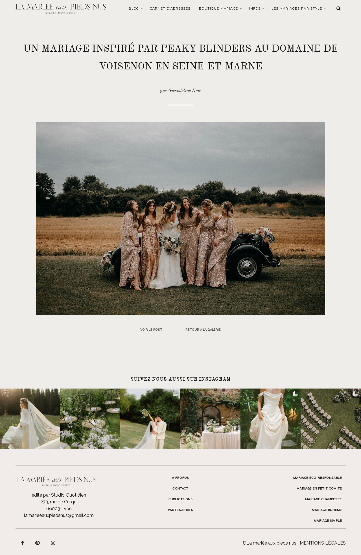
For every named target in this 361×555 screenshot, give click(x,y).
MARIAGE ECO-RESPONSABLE (317, 478)
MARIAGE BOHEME (327, 510)
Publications (180, 499)
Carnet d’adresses (170, 8)
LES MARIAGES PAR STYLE (297, 8)
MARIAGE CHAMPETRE (323, 499)
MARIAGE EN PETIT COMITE (319, 489)
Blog (134, 8)
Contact (180, 489)
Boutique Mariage (218, 8)
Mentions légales (323, 543)
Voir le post (151, 330)
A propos (180, 478)
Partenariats (180, 510)
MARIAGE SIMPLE (328, 521)
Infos (255, 8)
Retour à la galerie (203, 330)
